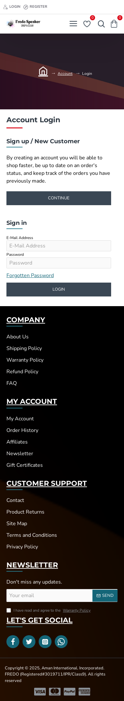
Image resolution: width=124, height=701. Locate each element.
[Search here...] (99, 24)
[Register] (35, 7)
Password (15, 254)
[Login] (12, 7)
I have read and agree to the (49, 610)
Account (65, 73)
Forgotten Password (30, 275)
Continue (59, 198)
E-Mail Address (19, 237)
